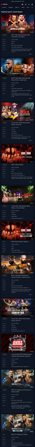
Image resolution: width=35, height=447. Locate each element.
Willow (23, 7)
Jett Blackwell (24, 138)
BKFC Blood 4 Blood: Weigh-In (19, 241)
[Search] (29, 4)
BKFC (12, 43)
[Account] (32, 4)
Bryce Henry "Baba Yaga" (24, 94)
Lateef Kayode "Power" (15, 136)
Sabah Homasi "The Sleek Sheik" (23, 405)
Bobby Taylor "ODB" (22, 50)
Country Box (13, 131)
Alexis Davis (13, 405)
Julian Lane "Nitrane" (22, 93)
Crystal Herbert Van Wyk (16, 290)
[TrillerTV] (4, 4)
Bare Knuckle (14, 45)
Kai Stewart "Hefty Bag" (19, 408)
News (28, 7)
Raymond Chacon (24, 136)
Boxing (18, 45)
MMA (21, 45)
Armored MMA (14, 362)
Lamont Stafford (14, 93)
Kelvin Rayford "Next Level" (24, 49)
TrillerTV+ (17, 7)
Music (16, 133)
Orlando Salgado (17, 138)
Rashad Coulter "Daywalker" (16, 406)
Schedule (10, 7)
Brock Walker (29, 178)
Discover (4, 7)
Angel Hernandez (14, 49)
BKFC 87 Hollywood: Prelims (19, 434)
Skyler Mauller (24, 290)
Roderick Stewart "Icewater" (21, 178)
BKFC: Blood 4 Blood (17, 164)
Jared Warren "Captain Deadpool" (24, 289)
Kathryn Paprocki (14, 289)
